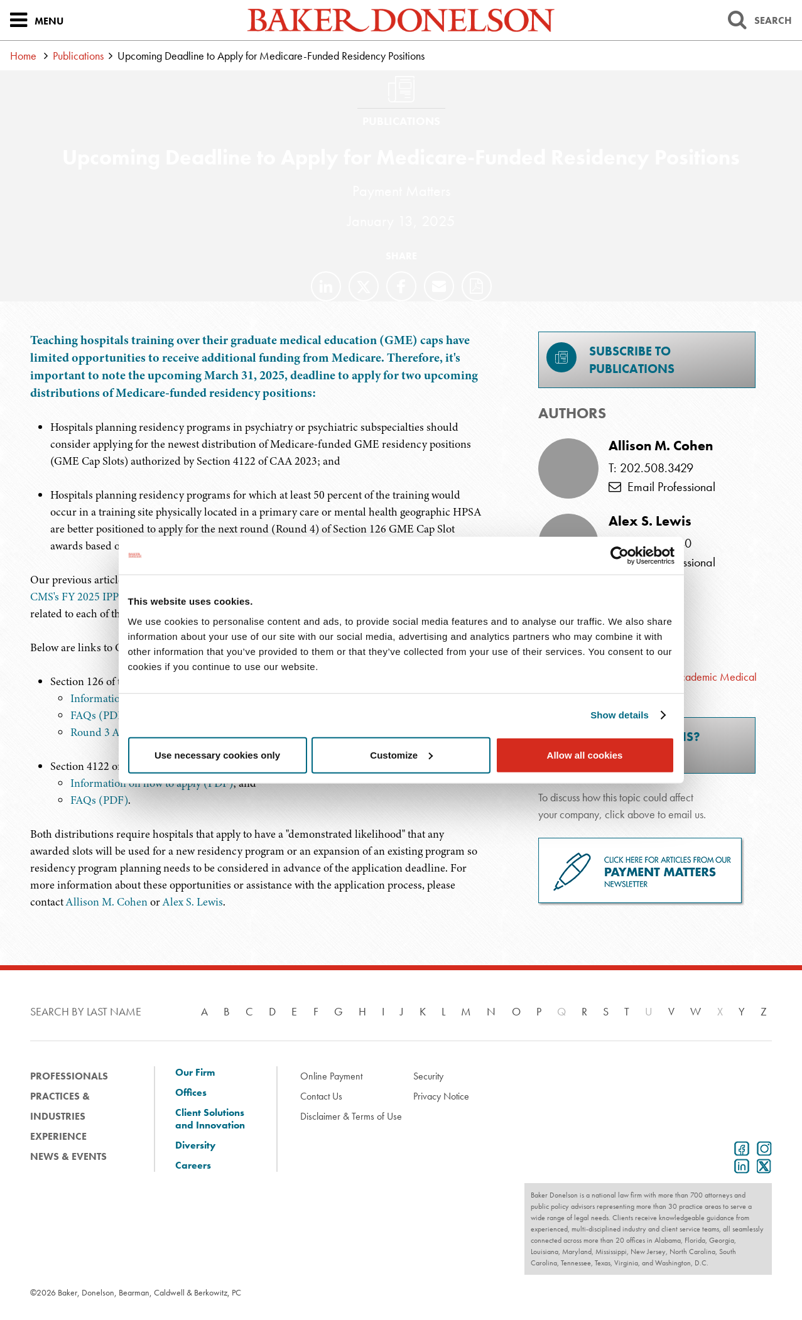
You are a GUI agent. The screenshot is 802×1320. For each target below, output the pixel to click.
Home (23, 55)
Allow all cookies (585, 754)
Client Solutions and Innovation (210, 1119)
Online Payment (331, 1076)
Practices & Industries (60, 1106)
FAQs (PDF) (99, 715)
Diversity (195, 1145)
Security (428, 1076)
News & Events (68, 1156)
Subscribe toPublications (610, 359)
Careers (193, 1165)
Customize (401, 754)
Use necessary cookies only (217, 754)
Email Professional (662, 487)
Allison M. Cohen (107, 901)
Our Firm (195, 1072)
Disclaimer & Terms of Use (351, 1116)
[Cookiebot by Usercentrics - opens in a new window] (620, 555)
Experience (58, 1136)
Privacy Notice (441, 1096)
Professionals (69, 1076)
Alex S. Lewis (193, 901)
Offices (191, 1092)
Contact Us (321, 1096)
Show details (619, 715)
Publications (78, 55)
